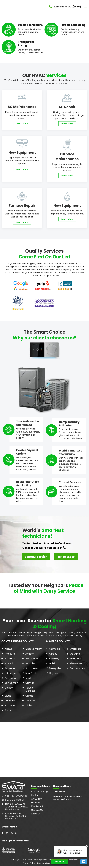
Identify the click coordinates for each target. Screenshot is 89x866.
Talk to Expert (66, 557)
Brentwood (11, 677)
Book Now (59, 861)
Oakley (9, 687)
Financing (36, 801)
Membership (37, 805)
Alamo (8, 649)
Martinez (30, 677)
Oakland (75, 653)
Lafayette (10, 672)
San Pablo (31, 672)
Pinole (8, 709)
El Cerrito (10, 658)
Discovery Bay (33, 649)
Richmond (10, 668)
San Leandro (77, 668)
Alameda (54, 649)
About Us (36, 812)
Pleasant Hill (32, 658)
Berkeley (54, 658)
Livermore (75, 649)
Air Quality (36, 797)
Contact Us (37, 808)
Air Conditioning (39, 790)
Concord (10, 699)
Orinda (29, 695)
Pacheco (10, 704)
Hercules (30, 663)
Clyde (8, 695)
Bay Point (10, 663)
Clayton (30, 682)
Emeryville (55, 668)
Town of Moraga (30, 689)
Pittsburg (10, 653)
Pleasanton (76, 663)
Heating (35, 793)
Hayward (54, 672)
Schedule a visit (36, 557)
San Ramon (11, 682)
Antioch (29, 653)
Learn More (22, 123)
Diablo (29, 704)
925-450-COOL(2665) (16, 794)
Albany (53, 653)
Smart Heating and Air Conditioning (43, 858)
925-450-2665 (76, 272)
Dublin (52, 663)
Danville (30, 699)
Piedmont (75, 658)
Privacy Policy (29, 862)
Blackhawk (31, 668)
